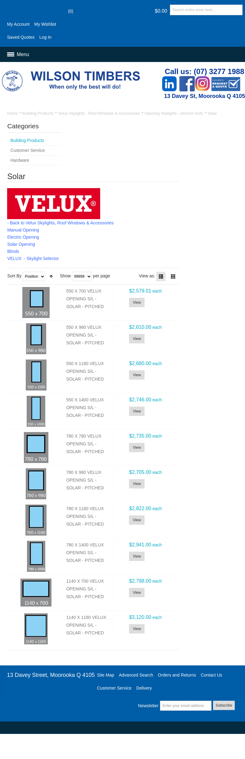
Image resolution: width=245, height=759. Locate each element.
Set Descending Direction (51, 276)
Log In (45, 37)
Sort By (14, 275)
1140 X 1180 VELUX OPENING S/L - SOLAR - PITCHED (86, 625)
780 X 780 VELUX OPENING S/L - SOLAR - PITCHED (85, 444)
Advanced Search (136, 675)
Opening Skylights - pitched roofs (174, 113)
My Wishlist (45, 24)
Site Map (105, 675)
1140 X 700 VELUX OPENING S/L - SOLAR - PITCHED (85, 589)
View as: (147, 275)
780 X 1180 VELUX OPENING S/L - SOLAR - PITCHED (85, 516)
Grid (173, 276)
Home (12, 113)
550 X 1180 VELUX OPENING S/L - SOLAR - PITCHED (85, 371)
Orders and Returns (177, 675)
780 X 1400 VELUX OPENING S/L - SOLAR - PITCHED (85, 552)
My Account (18, 24)
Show (65, 275)
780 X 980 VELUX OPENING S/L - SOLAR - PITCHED (85, 480)
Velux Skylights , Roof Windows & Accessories (99, 113)
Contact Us (211, 675)
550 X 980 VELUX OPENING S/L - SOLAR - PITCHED (85, 335)
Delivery (144, 688)
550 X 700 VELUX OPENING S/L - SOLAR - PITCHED (85, 299)
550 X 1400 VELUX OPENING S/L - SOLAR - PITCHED (85, 407)
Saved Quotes (21, 37)
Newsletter (148, 705)
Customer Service (114, 688)
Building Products (38, 113)
